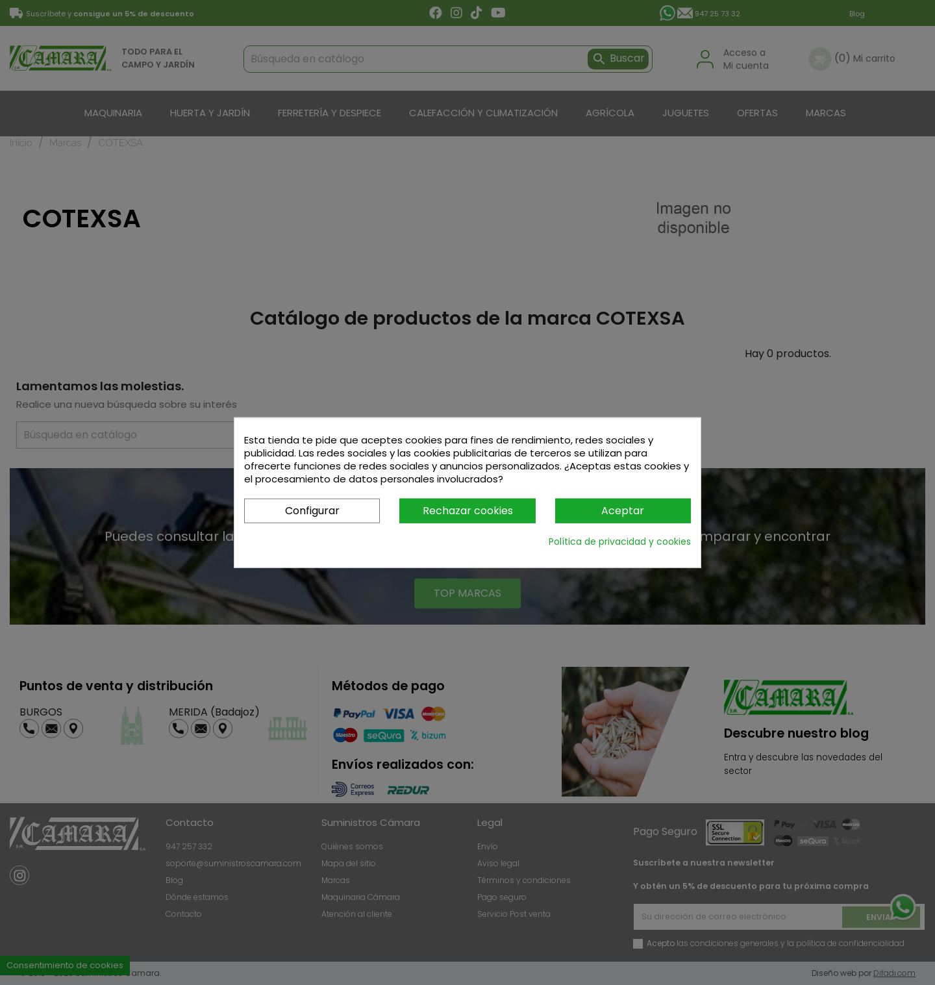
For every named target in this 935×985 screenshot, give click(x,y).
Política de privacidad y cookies (620, 541)
